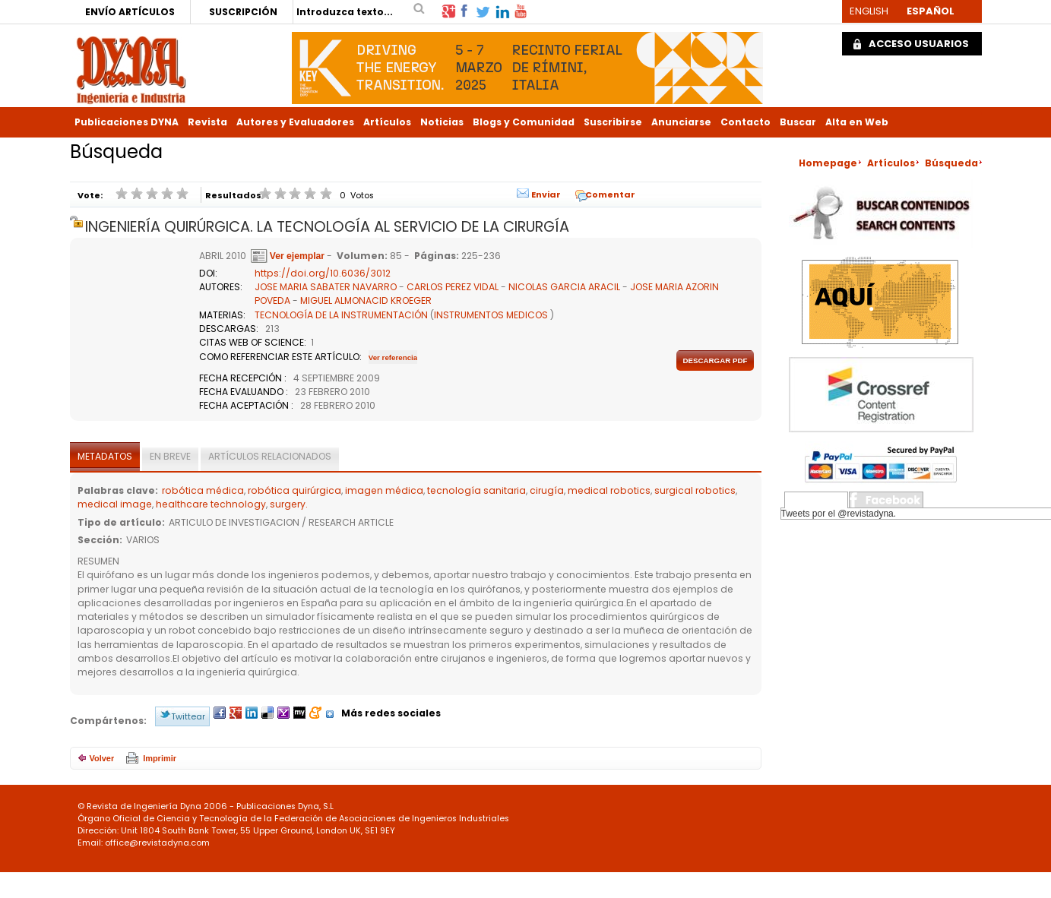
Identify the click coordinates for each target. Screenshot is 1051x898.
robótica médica (203, 490)
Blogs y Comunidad (524, 121)
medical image (115, 504)
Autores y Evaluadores (295, 121)
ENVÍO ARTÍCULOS (130, 11)
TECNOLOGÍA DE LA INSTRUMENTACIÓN (341, 314)
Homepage (828, 163)
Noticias (442, 121)
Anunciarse (681, 121)
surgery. (289, 504)
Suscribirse (613, 121)
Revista (207, 121)
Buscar (798, 121)
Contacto (745, 121)
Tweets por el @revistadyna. (839, 513)
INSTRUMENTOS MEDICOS (491, 314)
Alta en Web (856, 121)
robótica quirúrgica (294, 490)
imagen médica (384, 490)
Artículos (387, 121)
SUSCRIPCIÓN (243, 11)
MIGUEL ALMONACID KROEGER (366, 300)
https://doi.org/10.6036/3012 (323, 273)
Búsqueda (951, 163)
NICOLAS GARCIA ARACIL (564, 286)
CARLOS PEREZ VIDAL (453, 286)
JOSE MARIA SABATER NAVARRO (326, 286)
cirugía (547, 490)
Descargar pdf (714, 360)
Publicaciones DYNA (126, 121)
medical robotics (609, 490)
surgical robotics (695, 490)
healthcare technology (211, 504)
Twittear (188, 716)
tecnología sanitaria (476, 490)
